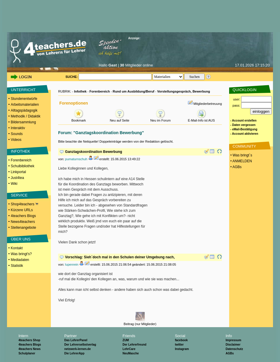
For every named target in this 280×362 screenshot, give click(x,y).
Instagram (182, 349)
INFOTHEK (20, 151)
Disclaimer (233, 344)
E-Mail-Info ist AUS (201, 118)
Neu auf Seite (119, 118)
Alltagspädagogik (24, 110)
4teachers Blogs (23, 216)
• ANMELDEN (240, 161)
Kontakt (17, 248)
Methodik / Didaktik (25, 116)
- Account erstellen (243, 120)
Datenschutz (234, 349)
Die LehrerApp (74, 353)
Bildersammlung (23, 122)
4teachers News (29, 349)
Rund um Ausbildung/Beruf (133, 91)
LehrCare (128, 349)
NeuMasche (130, 353)
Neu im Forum (160, 118)
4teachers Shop (29, 340)
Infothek (80, 91)
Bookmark (78, 118)
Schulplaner (26, 353)
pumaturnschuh (76, 159)
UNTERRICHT (23, 90)
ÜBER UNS (20, 239)
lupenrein (71, 264)
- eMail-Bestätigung (243, 129)
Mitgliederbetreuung (207, 103)
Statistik (17, 266)
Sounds (17, 134)
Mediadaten (20, 260)
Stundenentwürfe (24, 99)
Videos (16, 140)
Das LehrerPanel (75, 340)
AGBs (230, 353)
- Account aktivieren (244, 133)
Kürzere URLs (22, 210)
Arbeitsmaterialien (25, 105)
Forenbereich (21, 160)
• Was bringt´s (240, 155)
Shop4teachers (24, 204)
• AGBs (235, 167)
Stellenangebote (23, 228)
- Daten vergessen (242, 125)
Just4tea (17, 178)
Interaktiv (18, 128)
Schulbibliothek (22, 166)
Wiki (14, 184)
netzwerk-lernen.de (77, 349)
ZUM (125, 340)
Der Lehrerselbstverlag (80, 344)
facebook (181, 340)
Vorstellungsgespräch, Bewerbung (183, 91)
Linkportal (18, 172)
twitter (179, 344)
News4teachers (23, 222)
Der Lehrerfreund (134, 344)
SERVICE (19, 195)
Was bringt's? (21, 254)
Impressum (233, 340)
